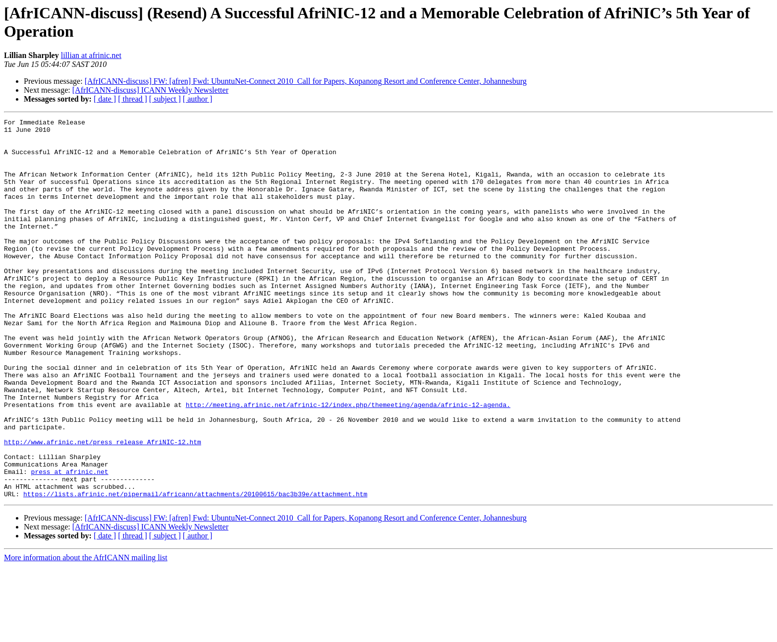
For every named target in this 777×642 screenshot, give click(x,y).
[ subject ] (165, 99)
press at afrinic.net (70, 542)
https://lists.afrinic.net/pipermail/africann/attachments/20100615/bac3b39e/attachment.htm (195, 569)
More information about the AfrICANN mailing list (85, 633)
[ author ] (198, 99)
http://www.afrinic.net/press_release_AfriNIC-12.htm (102, 507)
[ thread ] (132, 99)
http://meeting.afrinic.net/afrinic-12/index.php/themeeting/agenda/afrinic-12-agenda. (348, 462)
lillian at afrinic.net (91, 55)
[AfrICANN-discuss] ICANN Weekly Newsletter (150, 90)
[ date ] (105, 99)
